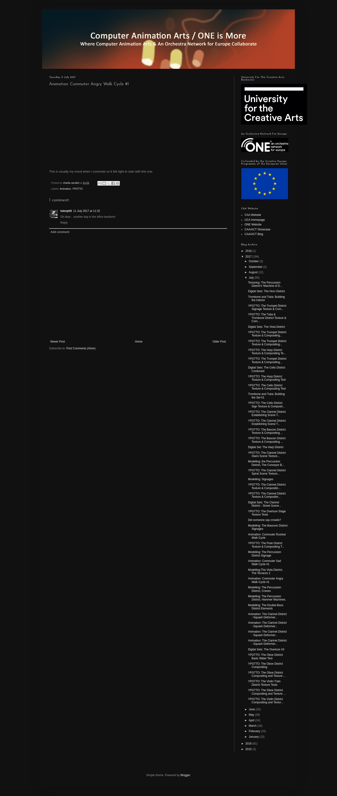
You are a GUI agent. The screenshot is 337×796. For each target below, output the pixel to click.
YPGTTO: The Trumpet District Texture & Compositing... (267, 334)
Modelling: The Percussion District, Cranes (264, 589)
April (252, 720)
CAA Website (253, 215)
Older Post (219, 341)
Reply (64, 222)
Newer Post (57, 341)
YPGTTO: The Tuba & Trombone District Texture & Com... (267, 318)
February (255, 731)
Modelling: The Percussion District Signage (264, 553)
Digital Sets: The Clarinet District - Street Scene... (264, 504)
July (252, 277)
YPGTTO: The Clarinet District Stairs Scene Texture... (267, 454)
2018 (249, 251)
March (253, 725)
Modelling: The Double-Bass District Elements (265, 607)
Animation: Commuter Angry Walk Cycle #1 (265, 580)
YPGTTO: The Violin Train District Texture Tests (264, 683)
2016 (249, 743)
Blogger (185, 775)
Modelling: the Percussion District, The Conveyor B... (266, 463)
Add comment (60, 232)
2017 (249, 256)
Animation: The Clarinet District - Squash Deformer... (267, 615)
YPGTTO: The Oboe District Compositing (265, 665)
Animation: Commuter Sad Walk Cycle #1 (264, 562)
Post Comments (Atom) (80, 348)
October (254, 261)
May (252, 714)
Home (139, 341)
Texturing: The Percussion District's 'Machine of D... (265, 284)
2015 (249, 749)
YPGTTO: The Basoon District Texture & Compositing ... (267, 431)
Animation (65, 188)
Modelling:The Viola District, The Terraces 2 (265, 571)
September (256, 267)
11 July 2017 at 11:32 (86, 211)
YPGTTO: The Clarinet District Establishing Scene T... (267, 413)
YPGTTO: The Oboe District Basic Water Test (265, 656)
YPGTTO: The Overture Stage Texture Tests (267, 513)
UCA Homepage (255, 219)
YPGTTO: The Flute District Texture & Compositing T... (266, 545)
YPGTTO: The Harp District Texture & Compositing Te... (267, 351)
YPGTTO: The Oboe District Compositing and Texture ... (267, 674)
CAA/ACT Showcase (258, 229)
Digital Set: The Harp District (265, 447)
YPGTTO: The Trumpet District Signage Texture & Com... (267, 307)
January (254, 736)
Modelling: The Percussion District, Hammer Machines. (267, 598)
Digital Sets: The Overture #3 (266, 649)
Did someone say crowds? (264, 520)
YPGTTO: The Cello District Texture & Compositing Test (267, 387)
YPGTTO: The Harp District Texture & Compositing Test (267, 378)
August (253, 272)
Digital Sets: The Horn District (266, 291)
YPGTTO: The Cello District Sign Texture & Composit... (266, 404)
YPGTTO (77, 188)
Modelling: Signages (260, 479)
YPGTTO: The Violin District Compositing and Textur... (265, 700)
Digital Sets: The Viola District (266, 326)
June (252, 709)
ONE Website (253, 224)
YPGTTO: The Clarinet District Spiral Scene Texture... (267, 472)
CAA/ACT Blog (254, 234)
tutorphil (66, 211)
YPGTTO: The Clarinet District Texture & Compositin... (267, 486)
